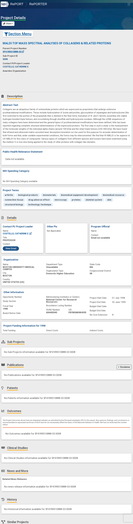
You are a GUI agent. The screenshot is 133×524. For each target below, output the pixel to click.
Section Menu (18, 34)
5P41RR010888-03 (13, 51)
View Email (10, 248)
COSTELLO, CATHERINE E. (17, 233)
